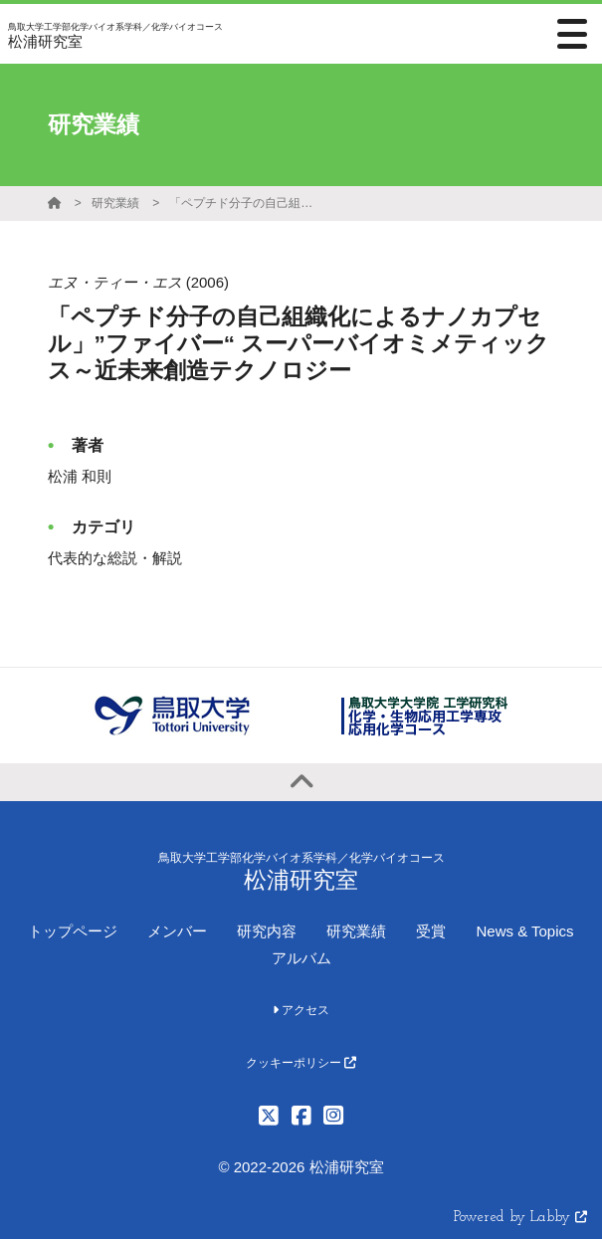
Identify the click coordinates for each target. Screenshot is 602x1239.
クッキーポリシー (301, 1063)
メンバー (177, 931)
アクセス (301, 1010)
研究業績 (115, 203)
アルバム (301, 957)
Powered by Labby (520, 1217)
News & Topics (524, 931)
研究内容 (267, 931)
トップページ (72, 931)
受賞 (431, 931)
